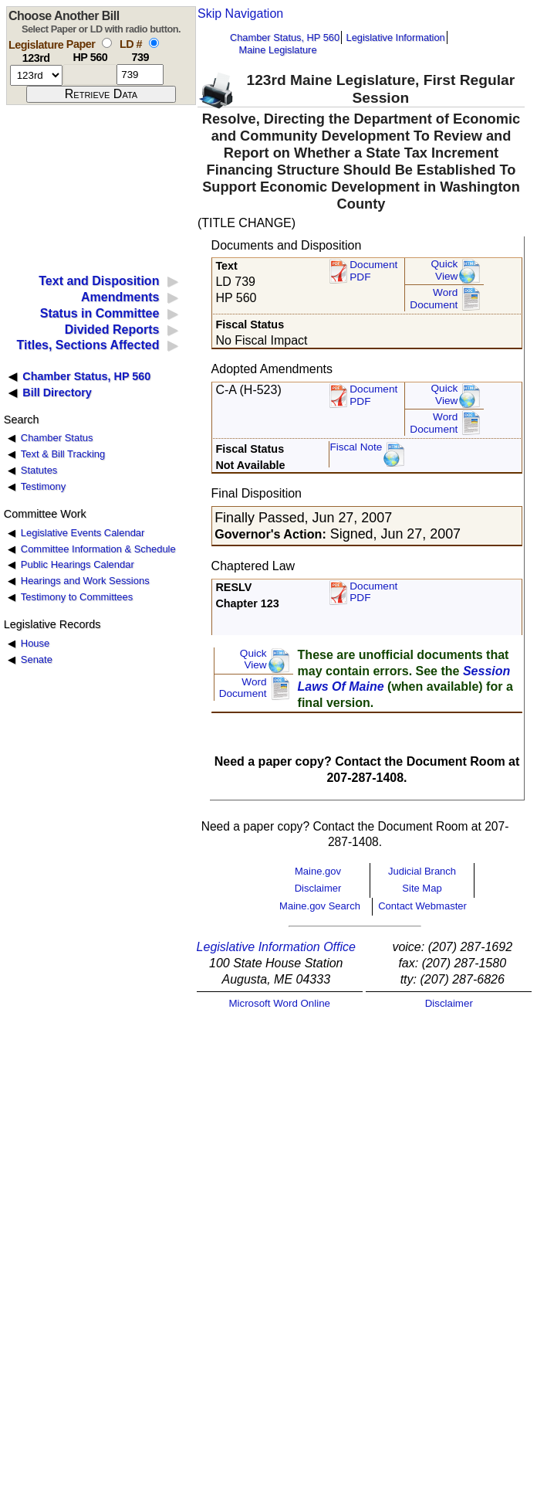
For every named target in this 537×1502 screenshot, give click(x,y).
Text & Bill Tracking (63, 454)
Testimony (43, 486)
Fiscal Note (355, 447)
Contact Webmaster (422, 906)
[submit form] (101, 94)
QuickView (444, 270)
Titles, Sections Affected (87, 345)
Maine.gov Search (319, 906)
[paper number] (90, 74)
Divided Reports (112, 329)
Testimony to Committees (77, 597)
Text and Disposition (99, 280)
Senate (36, 659)
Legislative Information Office (276, 946)
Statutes (39, 470)
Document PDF (373, 271)
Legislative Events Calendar (83, 533)
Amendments (120, 297)
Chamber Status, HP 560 (284, 37)
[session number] (36, 75)
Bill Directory (57, 392)
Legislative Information (395, 37)
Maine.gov (318, 871)
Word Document (434, 299)
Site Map (421, 888)
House (35, 643)
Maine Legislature (277, 50)
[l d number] (140, 74)
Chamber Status (57, 437)
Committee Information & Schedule (98, 549)
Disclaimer (318, 888)
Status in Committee (100, 313)
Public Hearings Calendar (77, 564)
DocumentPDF (373, 395)
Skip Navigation (240, 13)
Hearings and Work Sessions (85, 580)
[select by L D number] (154, 43)
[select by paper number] (107, 43)
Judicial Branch (422, 871)
